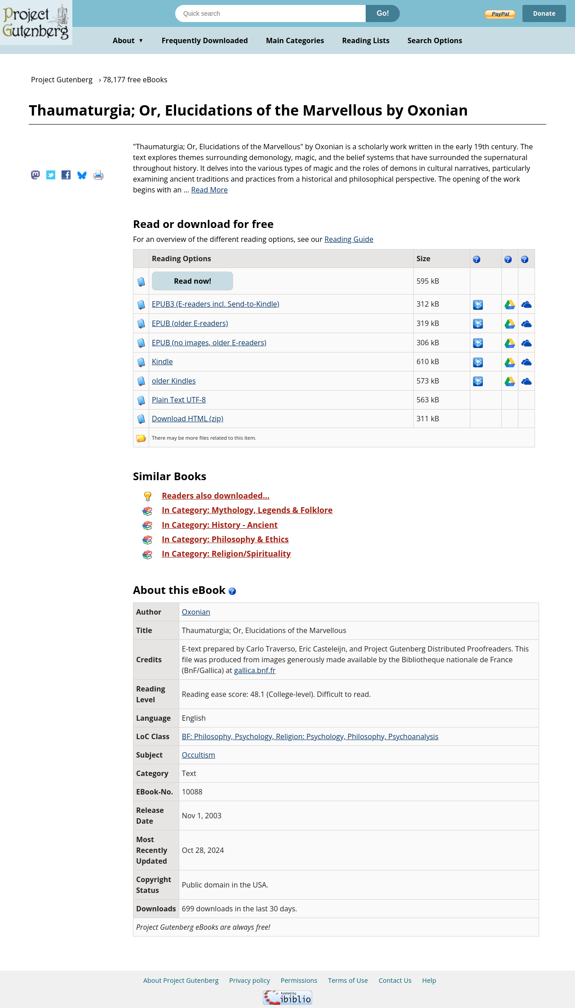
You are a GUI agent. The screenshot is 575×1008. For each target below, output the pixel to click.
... (206, 190)
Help (429, 980)
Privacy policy (249, 980)
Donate (543, 13)
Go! (382, 13)
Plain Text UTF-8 (179, 400)
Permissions (299, 980)
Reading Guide (348, 239)
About (128, 40)
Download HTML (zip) (187, 419)
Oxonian (196, 612)
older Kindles (174, 381)
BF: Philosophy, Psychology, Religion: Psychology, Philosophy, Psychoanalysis (310, 736)
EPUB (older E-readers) (190, 323)
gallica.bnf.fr (254, 670)
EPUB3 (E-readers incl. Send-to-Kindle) (215, 304)
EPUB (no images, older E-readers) (209, 343)
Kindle (162, 361)
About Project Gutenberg (181, 980)
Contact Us (395, 980)
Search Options (434, 40)
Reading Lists (366, 40)
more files (197, 437)
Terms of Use (348, 980)
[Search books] (270, 13)
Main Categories (295, 40)
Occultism (198, 755)
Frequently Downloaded (205, 40)
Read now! (193, 281)
